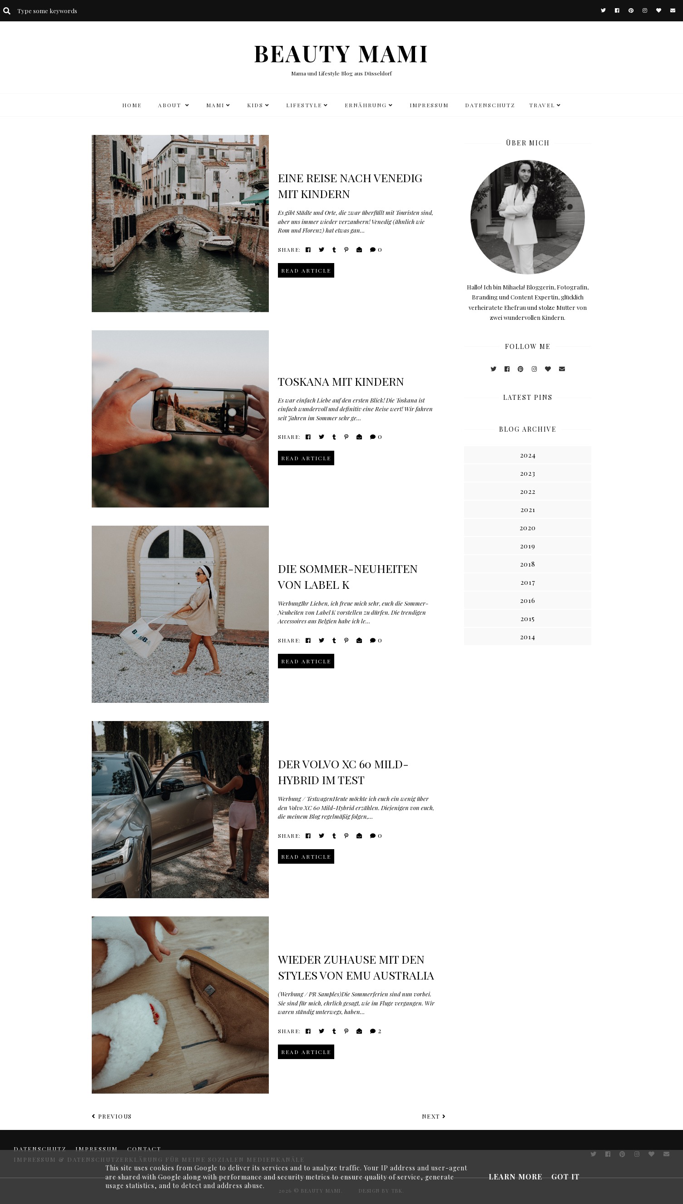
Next (434, 1116)
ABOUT (170, 105)
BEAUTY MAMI (341, 53)
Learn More (515, 1176)
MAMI (215, 105)
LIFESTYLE (304, 105)
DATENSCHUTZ (490, 105)
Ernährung (366, 105)
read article (306, 270)
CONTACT (144, 1149)
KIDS (255, 105)
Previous (112, 1116)
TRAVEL (542, 105)
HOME (132, 105)
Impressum (429, 105)
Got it (565, 1176)
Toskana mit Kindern (341, 380)
